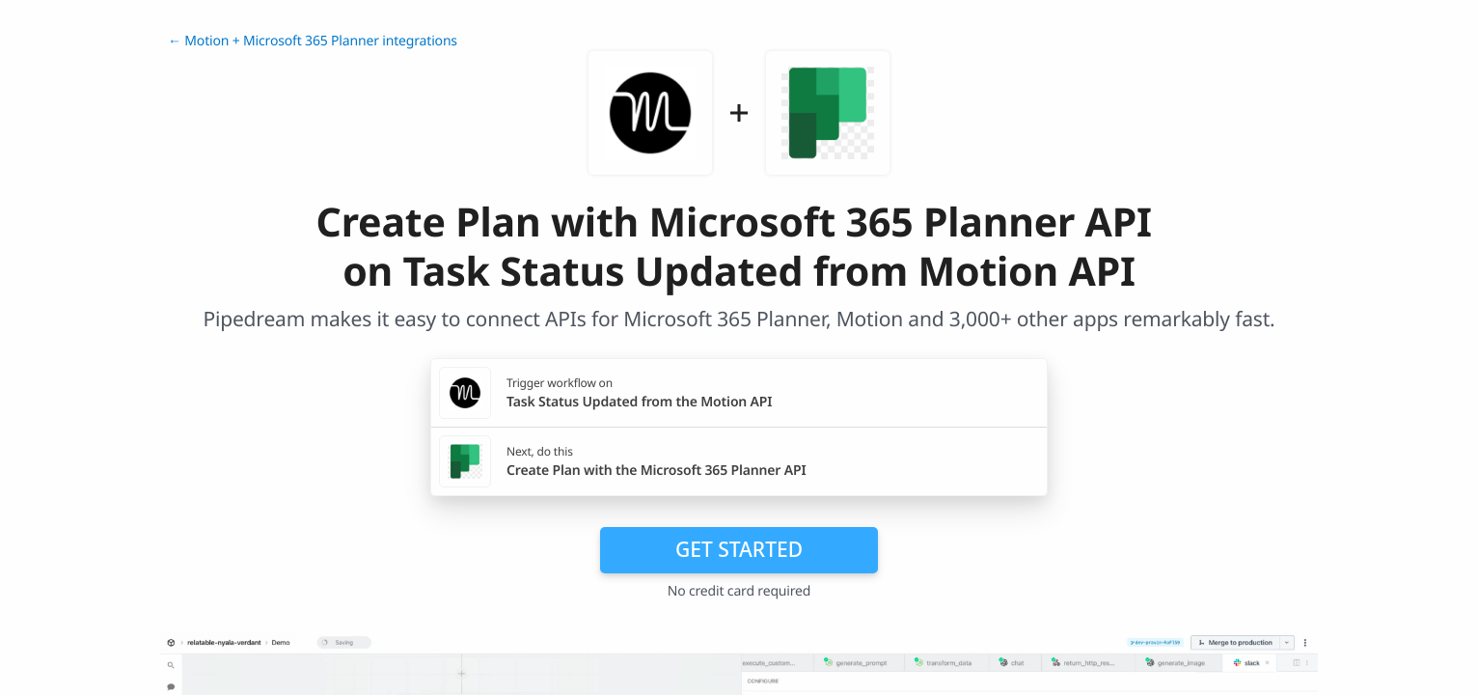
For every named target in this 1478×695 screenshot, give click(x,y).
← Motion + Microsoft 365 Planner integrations (312, 41)
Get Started (739, 549)
